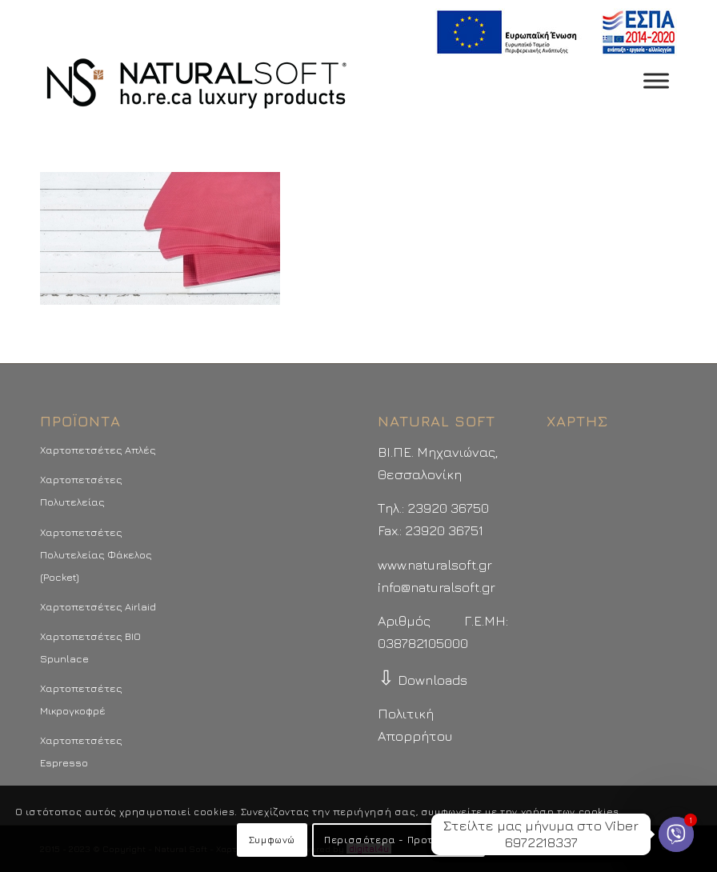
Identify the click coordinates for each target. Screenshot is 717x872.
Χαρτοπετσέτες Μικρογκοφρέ (81, 699)
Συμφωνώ (272, 840)
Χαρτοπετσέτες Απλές (98, 449)
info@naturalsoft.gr (436, 587)
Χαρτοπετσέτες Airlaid (98, 606)
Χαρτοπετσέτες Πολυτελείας (81, 490)
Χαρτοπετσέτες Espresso (81, 751)
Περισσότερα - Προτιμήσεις (398, 840)
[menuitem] (552, 32)
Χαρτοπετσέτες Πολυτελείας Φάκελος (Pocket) (96, 554)
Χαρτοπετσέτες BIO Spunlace (90, 647)
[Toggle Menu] (656, 80)
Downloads (422, 680)
